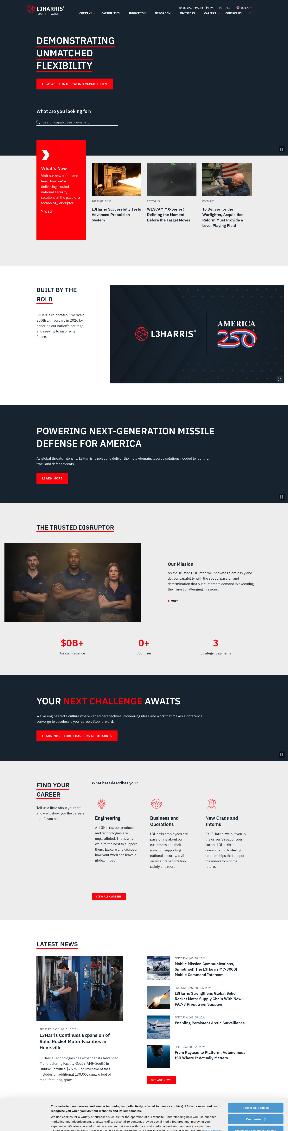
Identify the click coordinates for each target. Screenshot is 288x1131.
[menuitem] (224, 8)
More (174, 601)
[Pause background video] (282, 497)
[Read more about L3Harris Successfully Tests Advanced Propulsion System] (116, 201)
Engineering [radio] (116, 835)
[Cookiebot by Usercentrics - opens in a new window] (25, 1123)
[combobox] (77, 122)
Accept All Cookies (255, 1076)
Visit (48, 211)
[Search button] (38, 122)
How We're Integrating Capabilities (74, 84)
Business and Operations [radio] (171, 835)
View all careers (109, 896)
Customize (256, 1087)
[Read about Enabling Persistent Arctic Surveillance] (197, 1027)
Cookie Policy (212, 1099)
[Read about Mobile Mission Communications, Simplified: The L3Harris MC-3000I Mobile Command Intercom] (197, 968)
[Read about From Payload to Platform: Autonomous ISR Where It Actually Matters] (197, 1056)
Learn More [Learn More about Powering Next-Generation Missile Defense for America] (52, 478)
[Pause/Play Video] (282, 149)
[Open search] (250, 13)
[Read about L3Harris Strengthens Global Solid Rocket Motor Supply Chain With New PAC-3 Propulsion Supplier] (197, 997)
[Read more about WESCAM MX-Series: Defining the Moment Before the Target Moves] (171, 201)
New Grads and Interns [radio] (227, 835)
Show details (60, 1123)
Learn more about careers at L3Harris (77, 736)
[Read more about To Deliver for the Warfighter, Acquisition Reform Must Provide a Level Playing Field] (227, 201)
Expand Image (280, 379)
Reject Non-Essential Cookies (255, 1098)
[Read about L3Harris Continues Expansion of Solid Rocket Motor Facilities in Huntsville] (79, 1023)
